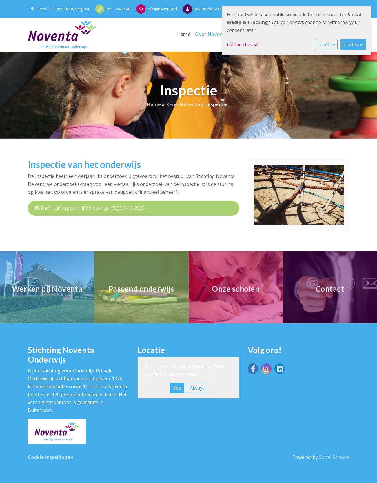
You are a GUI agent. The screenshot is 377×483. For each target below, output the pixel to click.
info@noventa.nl (162, 9)
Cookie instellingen (50, 457)
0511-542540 (118, 9)
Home (183, 34)
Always (197, 388)
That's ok (353, 44)
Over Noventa (212, 34)
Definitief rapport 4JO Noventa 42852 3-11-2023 (90, 208)
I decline (326, 44)
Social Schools (334, 457)
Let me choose (242, 44)
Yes (177, 388)
